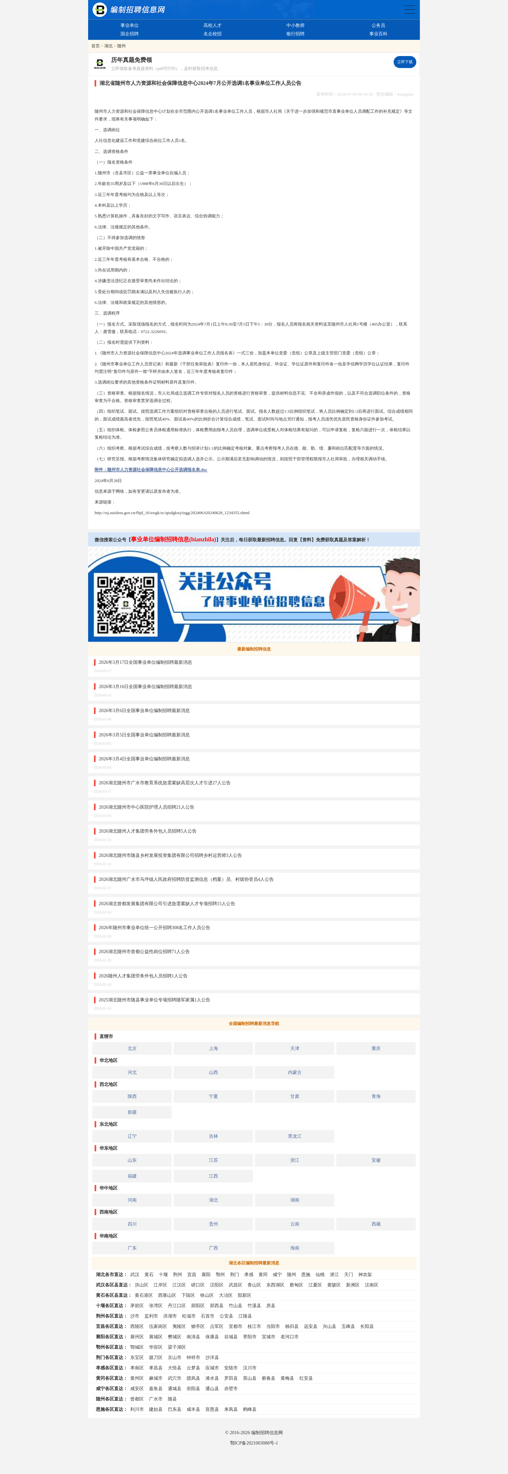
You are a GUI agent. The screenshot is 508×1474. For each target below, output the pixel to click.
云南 (294, 1223)
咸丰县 (193, 1409)
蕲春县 (268, 1378)
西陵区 (137, 1326)
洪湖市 (170, 1316)
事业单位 (130, 25)
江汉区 (179, 1284)
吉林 (213, 1136)
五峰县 (348, 1326)
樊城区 (174, 1336)
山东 (132, 1160)
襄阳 (206, 1274)
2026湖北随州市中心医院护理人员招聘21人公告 (146, 807)
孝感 (248, 1274)
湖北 (108, 45)
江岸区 (160, 1284)
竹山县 (235, 1305)
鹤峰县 (250, 1409)
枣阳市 (250, 1336)
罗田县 (231, 1378)
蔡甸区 (296, 1284)
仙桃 (320, 1274)
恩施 (305, 1274)
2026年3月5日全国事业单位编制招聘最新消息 (144, 734)
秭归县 (292, 1326)
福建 (132, 1176)
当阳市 (273, 1326)
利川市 (137, 1409)
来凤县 (231, 1409)
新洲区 (353, 1284)
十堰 (163, 1274)
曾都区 (137, 1398)
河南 (132, 1200)
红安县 (306, 1378)
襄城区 (156, 1336)
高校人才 (212, 25)
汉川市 (250, 1367)
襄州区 (137, 1336)
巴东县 (174, 1409)
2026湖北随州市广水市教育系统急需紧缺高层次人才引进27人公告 (165, 782)
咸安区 (137, 1388)
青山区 (254, 1284)
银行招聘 (295, 33)
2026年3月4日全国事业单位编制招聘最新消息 (144, 758)
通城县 (174, 1388)
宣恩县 (212, 1409)
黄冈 (263, 1274)
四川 (132, 1223)
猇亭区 (198, 1326)
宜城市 (268, 1336)
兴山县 (329, 1326)
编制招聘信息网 (267, 1432)
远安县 (311, 1326)
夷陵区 (179, 1326)
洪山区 (141, 1284)
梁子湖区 (177, 1347)
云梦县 (193, 1367)
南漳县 (193, 1336)
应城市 (212, 1367)
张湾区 (156, 1305)
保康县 (212, 1336)
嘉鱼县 (156, 1388)
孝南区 (137, 1367)
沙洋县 (212, 1357)
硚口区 (198, 1284)
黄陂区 (334, 1284)
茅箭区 (137, 1305)
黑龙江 (295, 1136)
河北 (132, 1072)
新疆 (132, 1112)
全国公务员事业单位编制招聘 (410, 10)
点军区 (217, 1326)
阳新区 (244, 1295)
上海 (213, 1048)
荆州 (177, 1274)
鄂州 (220, 1274)
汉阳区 (217, 1284)
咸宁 (277, 1274)
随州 (121, 45)
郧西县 (217, 1305)
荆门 (234, 1274)
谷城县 (231, 1336)
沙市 (134, 1316)
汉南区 (371, 1284)
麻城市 (156, 1378)
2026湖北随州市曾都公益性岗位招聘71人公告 (144, 951)
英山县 (250, 1378)
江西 (213, 1176)
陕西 (132, 1096)
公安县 (226, 1316)
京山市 (174, 1357)
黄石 (149, 1274)
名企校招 (212, 33)
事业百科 (378, 33)
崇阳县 (193, 1388)
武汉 (134, 1274)
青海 (376, 1096)
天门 (348, 1274)
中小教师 (295, 25)
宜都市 (235, 1326)
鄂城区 (137, 1347)
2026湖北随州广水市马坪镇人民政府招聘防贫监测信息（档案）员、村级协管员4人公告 (186, 879)
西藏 (376, 1223)
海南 (294, 1247)
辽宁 (132, 1136)
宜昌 (191, 1274)
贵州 (213, 1223)
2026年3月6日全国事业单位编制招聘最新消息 (144, 710)
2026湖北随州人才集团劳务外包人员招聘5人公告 (148, 831)
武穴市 (174, 1378)
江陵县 (245, 1316)
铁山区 (207, 1295)
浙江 (294, 1160)
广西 (213, 1247)
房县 (270, 1305)
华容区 (156, 1347)
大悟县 (174, 1367)
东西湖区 (275, 1284)
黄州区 (137, 1378)
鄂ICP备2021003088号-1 (254, 1442)
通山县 (212, 1388)
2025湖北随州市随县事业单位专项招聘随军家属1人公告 (154, 999)
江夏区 (315, 1284)
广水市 (156, 1398)
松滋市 (189, 1316)
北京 (132, 1048)
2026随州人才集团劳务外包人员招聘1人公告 (143, 975)
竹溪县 (254, 1305)
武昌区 (235, 1284)
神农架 (365, 1274)
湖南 (294, 1200)
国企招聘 (130, 33)
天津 (294, 1048)
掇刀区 (156, 1357)
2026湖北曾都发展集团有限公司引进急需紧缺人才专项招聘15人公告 (167, 903)
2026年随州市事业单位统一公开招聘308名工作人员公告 (154, 927)
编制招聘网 (128, 9)
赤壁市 (231, 1388)
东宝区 (137, 1357)
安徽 (376, 1160)
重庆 (376, 1048)
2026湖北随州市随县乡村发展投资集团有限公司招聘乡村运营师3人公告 (170, 855)
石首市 (207, 1316)
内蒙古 (295, 1072)
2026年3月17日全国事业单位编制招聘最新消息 (145, 662)
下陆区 (188, 1295)
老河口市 (290, 1336)
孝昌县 (156, 1367)
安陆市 (231, 1367)
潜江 (334, 1274)
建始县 (156, 1409)
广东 (132, 1247)
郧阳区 (198, 1305)
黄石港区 (144, 1295)
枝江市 (254, 1326)
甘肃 (294, 1096)
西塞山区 (167, 1295)
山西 (213, 1072)
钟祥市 (193, 1357)
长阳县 (367, 1326)
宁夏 (213, 1096)
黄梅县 (287, 1378)
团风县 (193, 1378)
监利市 (151, 1316)
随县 (172, 1398)
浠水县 (212, 1378)
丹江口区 (177, 1305)
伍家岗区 (158, 1326)
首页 (95, 45)
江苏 (213, 1160)
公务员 (378, 25)
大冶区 (226, 1295)
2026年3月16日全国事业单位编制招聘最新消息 (145, 686)
